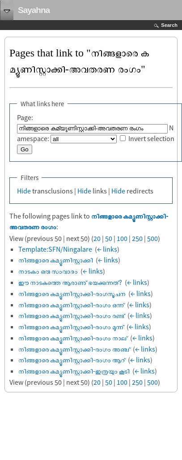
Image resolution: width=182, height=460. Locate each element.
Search (169, 25)
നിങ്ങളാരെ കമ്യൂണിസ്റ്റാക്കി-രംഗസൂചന (72, 293)
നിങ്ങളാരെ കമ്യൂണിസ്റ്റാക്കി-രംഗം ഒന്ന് (71, 304)
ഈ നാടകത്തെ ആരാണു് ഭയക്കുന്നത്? (70, 282)
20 (97, 238)
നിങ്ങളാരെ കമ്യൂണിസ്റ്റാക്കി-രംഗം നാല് (72, 337)
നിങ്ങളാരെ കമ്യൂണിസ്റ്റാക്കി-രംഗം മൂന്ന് (71, 326)
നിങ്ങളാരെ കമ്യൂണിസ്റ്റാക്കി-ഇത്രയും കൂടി (74, 370)
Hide (24, 190)
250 (137, 238)
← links (107, 249)
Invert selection (151, 138)
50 (108, 238)
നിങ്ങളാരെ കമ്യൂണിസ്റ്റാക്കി (55, 259)
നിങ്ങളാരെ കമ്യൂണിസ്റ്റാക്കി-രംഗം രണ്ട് (71, 315)
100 (122, 238)
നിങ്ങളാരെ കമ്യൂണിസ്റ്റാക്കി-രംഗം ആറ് (71, 359)
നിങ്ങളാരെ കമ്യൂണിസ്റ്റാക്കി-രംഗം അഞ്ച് (74, 348)
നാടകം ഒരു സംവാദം (48, 271)
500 (152, 238)
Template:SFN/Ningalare (55, 249)
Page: (25, 117)
